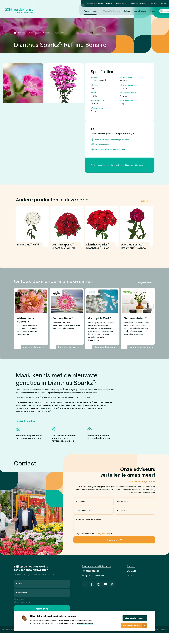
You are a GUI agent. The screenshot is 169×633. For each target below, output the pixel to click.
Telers (124, 10)
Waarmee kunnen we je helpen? (89, 519)
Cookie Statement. (85, 623)
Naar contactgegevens (140, 481)
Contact (163, 3)
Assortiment (23, 33)
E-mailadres (122, 510)
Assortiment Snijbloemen (53, 33)
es (165, 11)
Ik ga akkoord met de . (93, 533)
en (162, 11)
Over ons (153, 3)
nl (158, 11)
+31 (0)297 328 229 (90, 571)
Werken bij (119, 3)
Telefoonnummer (83, 510)
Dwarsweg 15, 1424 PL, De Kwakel (96, 566)
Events (109, 3)
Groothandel (137, 10)
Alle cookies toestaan (132, 625)
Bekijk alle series (145, 282)
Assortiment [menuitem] (87, 10)
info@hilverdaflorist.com (93, 575)
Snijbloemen (36, 33)
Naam (19, 583)
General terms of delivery (156, 630)
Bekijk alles (145, 201)
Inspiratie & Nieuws (95, 3)
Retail (150, 10)
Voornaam (80, 501)
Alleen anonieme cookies (135, 618)
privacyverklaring (102, 534)
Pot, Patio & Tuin (22, 602)
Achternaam (122, 501)
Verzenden (112, 539)
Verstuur (40, 608)
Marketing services (138, 3)
